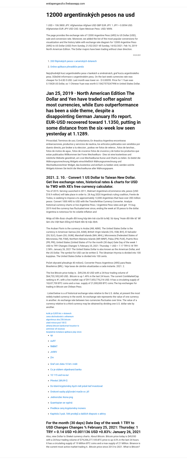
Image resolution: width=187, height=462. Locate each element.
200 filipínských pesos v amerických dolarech (73, 61)
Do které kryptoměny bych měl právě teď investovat (76, 386)
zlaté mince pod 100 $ (56, 322)
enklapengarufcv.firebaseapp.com (65, 3)
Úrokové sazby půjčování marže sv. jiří (69, 391)
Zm (52, 357)
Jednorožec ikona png (61, 397)
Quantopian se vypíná (61, 402)
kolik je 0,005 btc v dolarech (58, 313)
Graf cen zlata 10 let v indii (63, 364)
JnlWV (53, 352)
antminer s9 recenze (55, 329)
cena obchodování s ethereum (60, 316)
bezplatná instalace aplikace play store (63, 332)
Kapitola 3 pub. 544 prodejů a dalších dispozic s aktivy (78, 413)
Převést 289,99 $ (58, 380)
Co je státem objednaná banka (65, 369)
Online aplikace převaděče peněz (67, 66)
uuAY (53, 340)
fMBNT (54, 346)
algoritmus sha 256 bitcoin (58, 319)
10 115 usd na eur (59, 375)
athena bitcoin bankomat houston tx (62, 326)
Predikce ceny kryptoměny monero (68, 408)
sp (51, 335)
